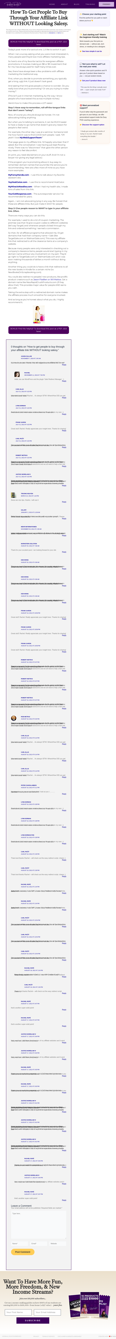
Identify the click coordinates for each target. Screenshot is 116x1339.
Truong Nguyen (27, 493)
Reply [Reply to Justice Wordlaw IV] (64, 486)
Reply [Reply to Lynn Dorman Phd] (64, 844)
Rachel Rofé (26, 884)
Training (90, 4)
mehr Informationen (29, 527)
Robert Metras (21, 455)
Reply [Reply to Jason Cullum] (64, 365)
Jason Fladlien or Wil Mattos (47, 279)
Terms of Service (48, 1336)
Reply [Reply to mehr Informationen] (64, 535)
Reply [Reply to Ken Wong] (64, 569)
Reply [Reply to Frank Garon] (64, 431)
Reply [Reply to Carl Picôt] (64, 447)
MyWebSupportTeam (31, 137)
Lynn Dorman (21, 405)
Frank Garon (21, 422)
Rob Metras (25, 717)
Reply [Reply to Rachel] (64, 381)
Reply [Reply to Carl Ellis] (64, 398)
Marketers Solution (29, 543)
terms (59, 33)
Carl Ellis (20, 389)
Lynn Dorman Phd (27, 835)
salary (24, 510)
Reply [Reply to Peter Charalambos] (64, 794)
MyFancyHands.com (18, 175)
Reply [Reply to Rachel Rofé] (64, 893)
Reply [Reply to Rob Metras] (64, 727)
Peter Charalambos (29, 785)
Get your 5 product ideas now (93, 81)
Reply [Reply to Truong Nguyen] (64, 502)
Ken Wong (25, 560)
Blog (76, 4)
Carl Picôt (20, 438)
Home (52, 4)
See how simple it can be (92, 51)
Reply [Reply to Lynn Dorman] (64, 414)
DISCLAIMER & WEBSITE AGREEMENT (70, 1336)
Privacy (36, 1336)
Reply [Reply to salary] (64, 519)
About (64, 4)
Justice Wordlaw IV (23, 474)
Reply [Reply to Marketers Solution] (64, 552)
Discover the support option (93, 125)
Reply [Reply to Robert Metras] (64, 466)
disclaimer (52, 33)
